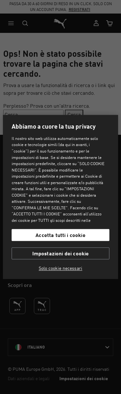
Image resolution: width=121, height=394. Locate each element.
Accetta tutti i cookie (60, 235)
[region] (60, 197)
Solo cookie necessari (60, 268)
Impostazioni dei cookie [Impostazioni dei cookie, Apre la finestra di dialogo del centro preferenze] (60, 254)
